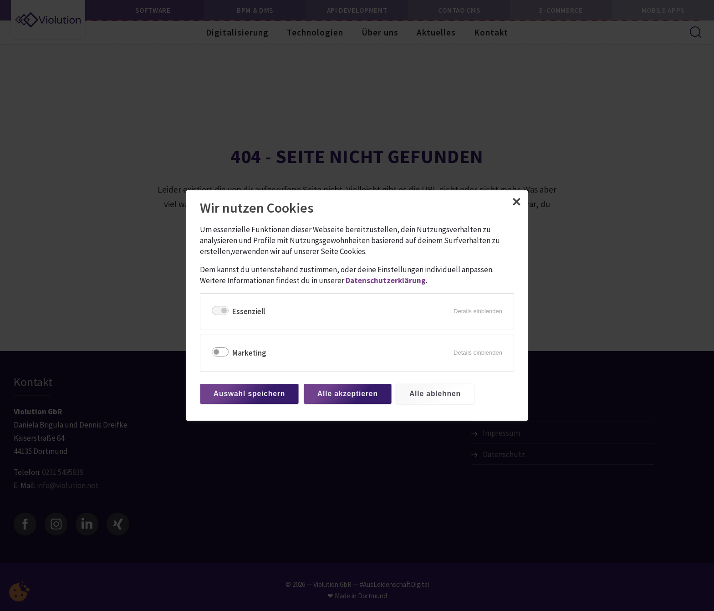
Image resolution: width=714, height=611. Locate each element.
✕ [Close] (516, 202)
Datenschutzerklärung (386, 280)
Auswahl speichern (249, 393)
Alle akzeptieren (347, 393)
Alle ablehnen (435, 393)
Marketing (249, 353)
